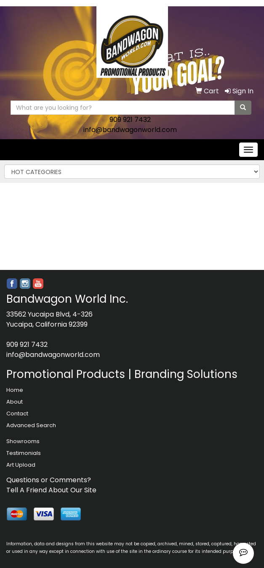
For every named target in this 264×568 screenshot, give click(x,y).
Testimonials (23, 453)
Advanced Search (31, 425)
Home (14, 390)
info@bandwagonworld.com (130, 130)
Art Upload (20, 465)
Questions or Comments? (48, 480)
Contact (17, 413)
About (14, 402)
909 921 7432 (130, 119)
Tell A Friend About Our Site (51, 490)
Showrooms (23, 441)
